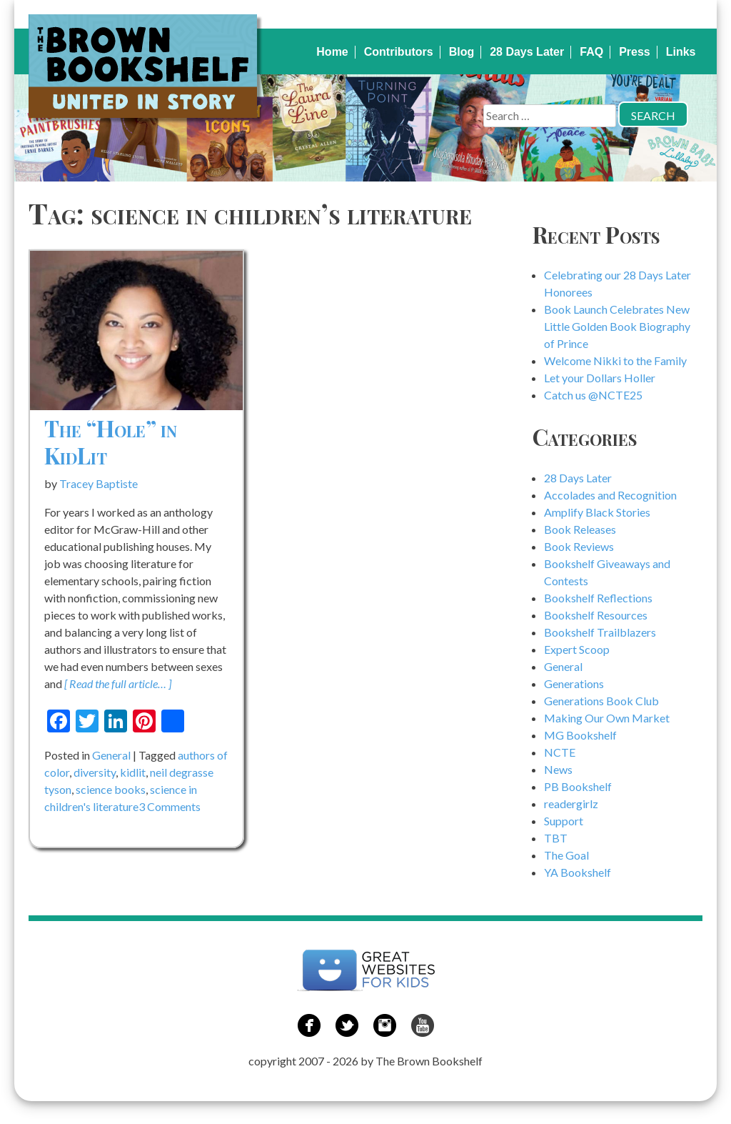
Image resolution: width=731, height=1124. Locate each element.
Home (332, 52)
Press (634, 52)
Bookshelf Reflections (598, 598)
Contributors (398, 52)
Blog (462, 52)
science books (111, 789)
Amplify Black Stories (597, 512)
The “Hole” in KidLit (110, 441)
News (558, 769)
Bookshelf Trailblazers (600, 632)
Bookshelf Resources (595, 615)
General (111, 755)
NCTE (559, 752)
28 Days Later (527, 52)
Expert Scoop (577, 649)
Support (563, 820)
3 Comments (169, 806)
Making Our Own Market (607, 718)
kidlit (133, 772)
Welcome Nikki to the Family (615, 360)
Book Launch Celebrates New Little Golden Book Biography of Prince (617, 326)
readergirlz (571, 803)
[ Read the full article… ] (117, 683)
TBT (556, 838)
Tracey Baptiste (98, 483)
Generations (574, 683)
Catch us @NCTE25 (593, 395)
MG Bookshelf (580, 735)
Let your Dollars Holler (599, 377)
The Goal (566, 855)
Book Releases (580, 529)
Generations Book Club (601, 700)
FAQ (591, 52)
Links (681, 52)
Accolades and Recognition (610, 495)
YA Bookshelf (577, 872)
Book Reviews (579, 546)
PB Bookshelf (578, 786)
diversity (95, 772)
